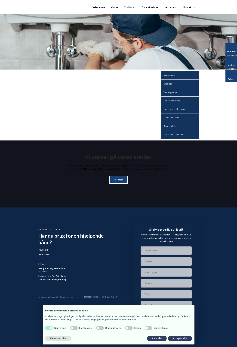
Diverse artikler (170, 126)
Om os (114, 7)
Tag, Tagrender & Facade (174, 109)
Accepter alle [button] (180, 338)
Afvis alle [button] (157, 338)
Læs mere (118, 179)
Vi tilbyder (129, 7)
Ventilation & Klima (171, 100)
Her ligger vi (170, 7)
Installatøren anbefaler (173, 134)
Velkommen (98, 7)
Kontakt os (189, 7)
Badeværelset (169, 75)
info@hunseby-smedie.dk (51, 268)
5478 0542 (43, 254)
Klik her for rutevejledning (52, 279)
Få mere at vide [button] (58, 338)
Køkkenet (167, 83)
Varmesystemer (170, 92)
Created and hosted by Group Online (55, 297)
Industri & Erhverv (171, 117)
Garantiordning (150, 7)
